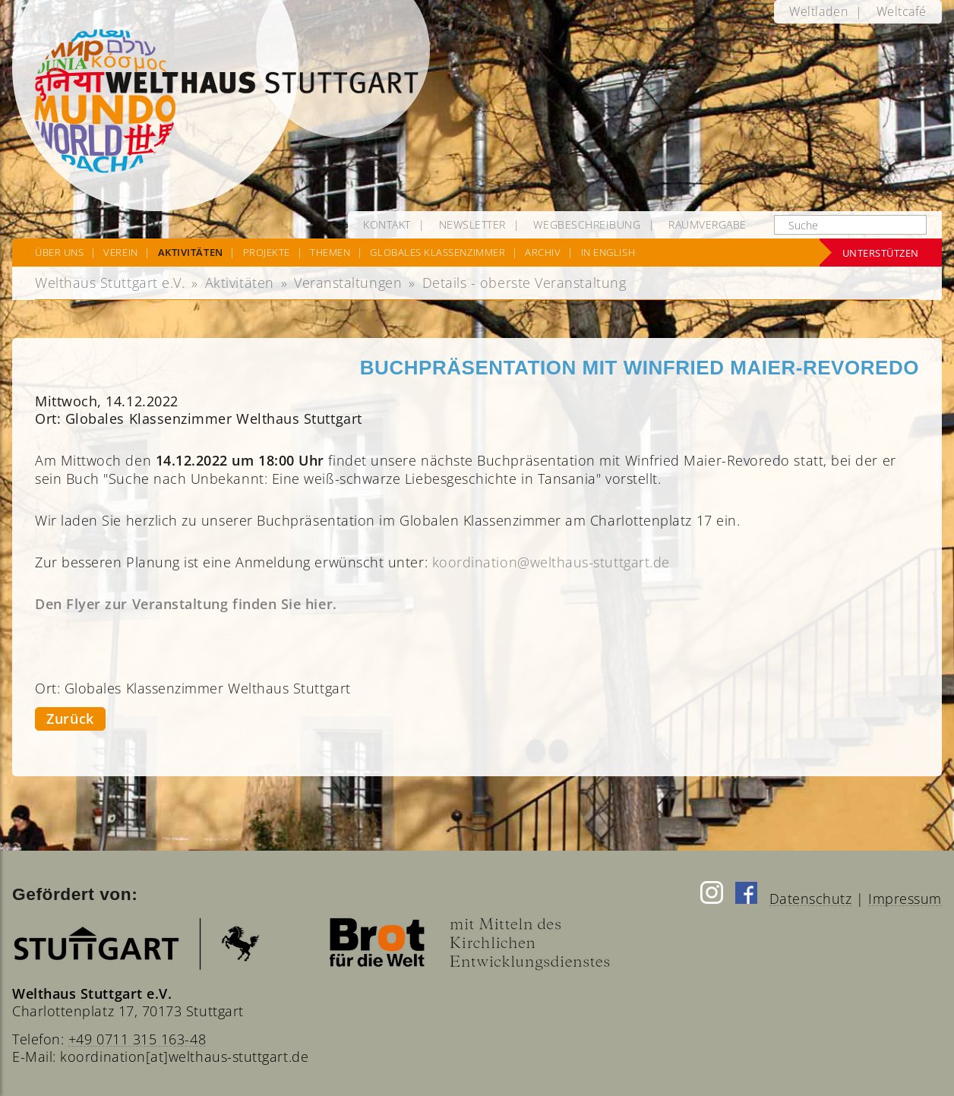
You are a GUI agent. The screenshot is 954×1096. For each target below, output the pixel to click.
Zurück (69, 718)
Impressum (905, 898)
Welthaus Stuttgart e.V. (110, 282)
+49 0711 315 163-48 (137, 1039)
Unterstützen (880, 253)
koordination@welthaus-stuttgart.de (551, 562)
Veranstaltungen (348, 282)
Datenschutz (810, 898)
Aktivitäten (239, 282)
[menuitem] (818, 12)
